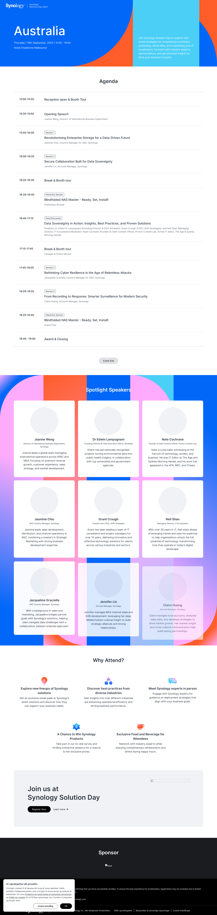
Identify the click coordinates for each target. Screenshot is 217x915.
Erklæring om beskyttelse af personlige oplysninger (48, 894)
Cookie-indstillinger (181, 910)
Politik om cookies (17, 897)
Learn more (59, 809)
